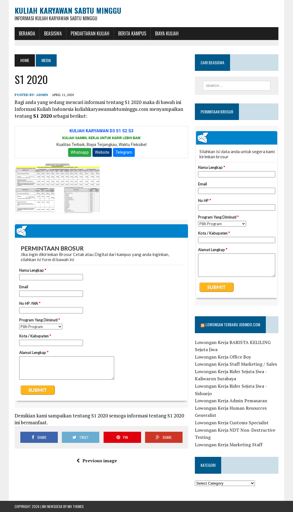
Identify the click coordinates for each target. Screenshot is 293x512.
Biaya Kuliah (167, 33)
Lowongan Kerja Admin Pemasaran (231, 400)
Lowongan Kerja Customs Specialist (232, 422)
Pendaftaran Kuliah (90, 33)
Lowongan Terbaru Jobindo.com (232, 324)
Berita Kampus (132, 33)
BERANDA (27, 33)
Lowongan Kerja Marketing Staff (228, 444)
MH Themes (76, 506)
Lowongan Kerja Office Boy (223, 357)
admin (42, 95)
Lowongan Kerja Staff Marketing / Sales (236, 364)
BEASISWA (53, 33)
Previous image (96, 460)
